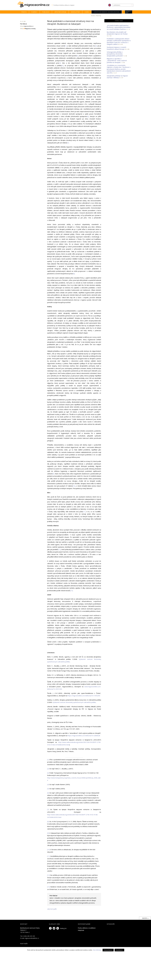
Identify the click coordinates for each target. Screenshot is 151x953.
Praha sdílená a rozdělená (86, 928)
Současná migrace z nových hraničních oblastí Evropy (116, 48)
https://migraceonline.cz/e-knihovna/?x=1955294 (84, 696)
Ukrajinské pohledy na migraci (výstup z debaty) (117, 77)
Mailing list (63, 928)
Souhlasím (119, 950)
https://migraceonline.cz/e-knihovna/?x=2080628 (84, 736)
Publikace (45, 12)
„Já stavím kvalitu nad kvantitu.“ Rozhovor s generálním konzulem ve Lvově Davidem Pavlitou (118, 27)
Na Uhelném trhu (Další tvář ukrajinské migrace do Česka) (117, 33)
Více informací (97, 950)
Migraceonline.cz (35, 5)
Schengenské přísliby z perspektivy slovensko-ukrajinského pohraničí (115, 54)
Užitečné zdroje (60, 12)
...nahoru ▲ (145, 918)
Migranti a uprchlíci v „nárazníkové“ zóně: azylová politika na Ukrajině (117, 60)
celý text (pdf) (52, 909)
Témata (24, 12)
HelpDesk (81, 930)
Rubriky (34, 12)
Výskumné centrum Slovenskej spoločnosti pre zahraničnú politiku (74, 702)
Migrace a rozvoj (30, 28)
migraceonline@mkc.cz (32, 938)
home (93, 15)
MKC (127, 12)
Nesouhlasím (108, 950)
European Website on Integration (106, 12)
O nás (87, 12)
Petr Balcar (23, 24)
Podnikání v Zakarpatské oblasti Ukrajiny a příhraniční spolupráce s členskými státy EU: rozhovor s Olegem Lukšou (119, 41)
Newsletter (75, 12)
